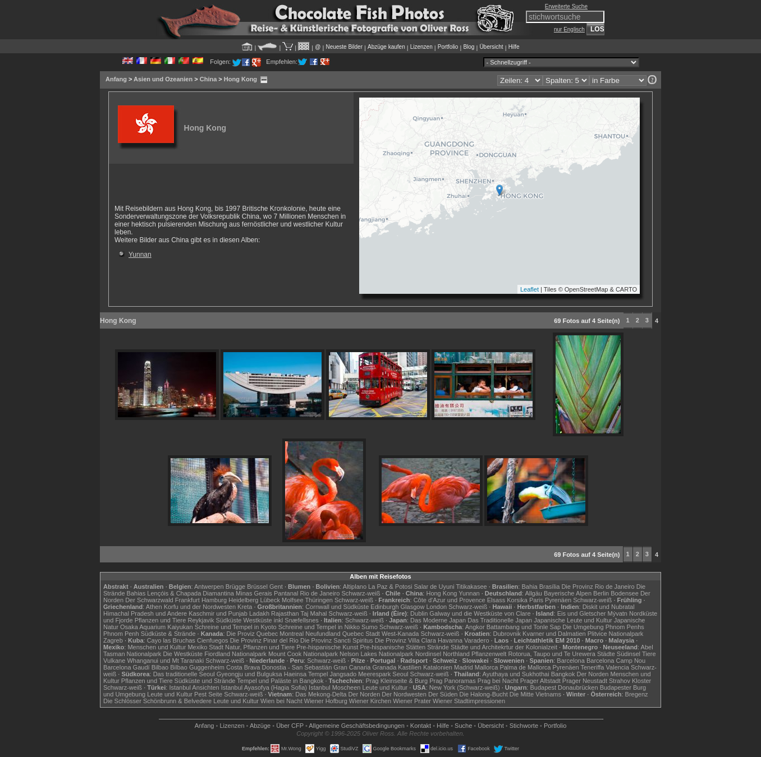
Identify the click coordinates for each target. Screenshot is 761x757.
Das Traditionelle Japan (499, 620)
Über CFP (290, 725)
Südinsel (628, 653)
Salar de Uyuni (434, 586)
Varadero (476, 640)
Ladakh (259, 613)
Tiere (649, 653)
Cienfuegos (212, 640)
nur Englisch (569, 29)
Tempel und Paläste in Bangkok (280, 680)
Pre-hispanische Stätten (392, 647)
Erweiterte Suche (566, 6)
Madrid (463, 667)
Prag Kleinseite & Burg (396, 680)
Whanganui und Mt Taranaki (165, 660)
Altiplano (354, 586)
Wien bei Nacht (281, 701)
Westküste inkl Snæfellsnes (281, 620)
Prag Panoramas (452, 680)
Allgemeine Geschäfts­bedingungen (357, 725)
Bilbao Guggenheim (197, 667)
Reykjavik (200, 620)
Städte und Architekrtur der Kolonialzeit (504, 647)
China (208, 79)
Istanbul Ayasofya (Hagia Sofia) (264, 687)
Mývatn (617, 613)
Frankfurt (187, 600)
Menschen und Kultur (156, 647)
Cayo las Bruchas (171, 640)
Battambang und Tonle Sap (524, 627)
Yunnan (140, 255)
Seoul (400, 674)
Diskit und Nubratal (609, 606)
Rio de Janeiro (320, 593)
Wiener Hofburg (325, 701)
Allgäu (533, 593)
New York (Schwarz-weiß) (464, 687)
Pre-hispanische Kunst (327, 647)
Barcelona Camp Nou (615, 660)
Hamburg (214, 600)
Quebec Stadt (361, 633)
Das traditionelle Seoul (184, 674)
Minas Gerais (254, 593)
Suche (463, 725)
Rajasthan (285, 613)
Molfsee (293, 600)
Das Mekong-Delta (320, 694)
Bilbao (160, 667)
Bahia (529, 586)
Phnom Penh (121, 633)
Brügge (235, 586)
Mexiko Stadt (205, 647)
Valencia (617, 667)
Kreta (244, 606)
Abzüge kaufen (386, 47)
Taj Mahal (313, 613)
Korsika (517, 600)
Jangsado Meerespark (360, 674)
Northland (456, 653)
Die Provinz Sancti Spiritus (336, 640)
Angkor (475, 627)
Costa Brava (243, 667)
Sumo (369, 627)
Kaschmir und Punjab (218, 613)
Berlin (601, 593)
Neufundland (322, 633)
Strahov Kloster (630, 680)
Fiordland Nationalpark (235, 653)
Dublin (419, 613)
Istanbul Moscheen (334, 687)
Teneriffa (592, 667)
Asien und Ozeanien (163, 79)
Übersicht (491, 47)
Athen (154, 606)
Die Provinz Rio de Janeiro (597, 586)
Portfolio (448, 47)
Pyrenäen (558, 600)
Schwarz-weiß (360, 593)
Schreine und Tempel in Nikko (319, 627)
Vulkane (114, 660)
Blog (468, 47)
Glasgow (413, 606)
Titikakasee (471, 586)
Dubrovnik (507, 633)
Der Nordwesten (404, 694)
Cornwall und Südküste (337, 606)
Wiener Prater (412, 701)
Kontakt (420, 725)
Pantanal (286, 593)
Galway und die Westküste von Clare (479, 613)
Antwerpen (209, 586)
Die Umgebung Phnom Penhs (603, 627)
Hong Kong (240, 79)
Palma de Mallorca (525, 667)
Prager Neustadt (584, 680)
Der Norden (593, 674)
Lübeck (269, 600)
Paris (536, 600)
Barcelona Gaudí (126, 667)
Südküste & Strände (168, 633)
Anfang (116, 79)
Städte (606, 653)
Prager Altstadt (540, 680)
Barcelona (571, 660)
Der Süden (443, 694)
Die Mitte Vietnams (535, 694)
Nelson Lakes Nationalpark (376, 653)
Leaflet (529, 289)
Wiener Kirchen (370, 701)
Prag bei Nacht (498, 680)
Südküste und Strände (205, 680)
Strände (438, 647)
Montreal (291, 633)
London (436, 606)
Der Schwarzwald (149, 600)
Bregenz (636, 694)
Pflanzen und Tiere (160, 620)
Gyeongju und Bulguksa (249, 674)
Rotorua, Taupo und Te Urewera (551, 653)
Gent (276, 586)
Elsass (496, 600)
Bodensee (625, 593)
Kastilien (409, 667)
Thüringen (319, 600)
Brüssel (257, 586)
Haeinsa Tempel (306, 674)
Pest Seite (208, 694)
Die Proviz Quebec (252, 633)
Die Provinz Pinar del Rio (264, 640)
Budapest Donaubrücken (564, 687)
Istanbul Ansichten (194, 687)
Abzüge (260, 725)
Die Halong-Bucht (484, 694)
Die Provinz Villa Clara (405, 640)
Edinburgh (384, 606)
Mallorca (486, 667)
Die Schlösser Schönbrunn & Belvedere (157, 701)
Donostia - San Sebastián (297, 667)
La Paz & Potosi (390, 586)
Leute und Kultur (385, 687)
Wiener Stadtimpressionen (469, 701)
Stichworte (524, 725)
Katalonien (437, 667)
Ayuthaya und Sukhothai (516, 674)
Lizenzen (421, 47)
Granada (384, 667)
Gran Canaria (351, 667)
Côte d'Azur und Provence (449, 600)
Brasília (549, 586)
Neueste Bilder (344, 47)
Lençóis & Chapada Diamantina (190, 593)
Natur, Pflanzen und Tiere (260, 647)
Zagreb (113, 640)
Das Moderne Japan (438, 620)
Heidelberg (243, 600)
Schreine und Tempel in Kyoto (236, 627)
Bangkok (563, 674)
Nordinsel (428, 653)
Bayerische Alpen (568, 593)
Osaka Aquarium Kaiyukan (156, 627)
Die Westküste (183, 653)
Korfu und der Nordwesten (200, 606)
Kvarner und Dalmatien (554, 633)
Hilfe (514, 47)
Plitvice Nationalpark (616, 633)
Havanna (450, 640)
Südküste (229, 620)
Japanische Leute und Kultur (573, 620)
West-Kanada (400, 633)
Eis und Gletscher (581, 613)
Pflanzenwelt (488, 653)
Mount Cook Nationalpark (303, 653)
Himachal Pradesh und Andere (145, 613)
